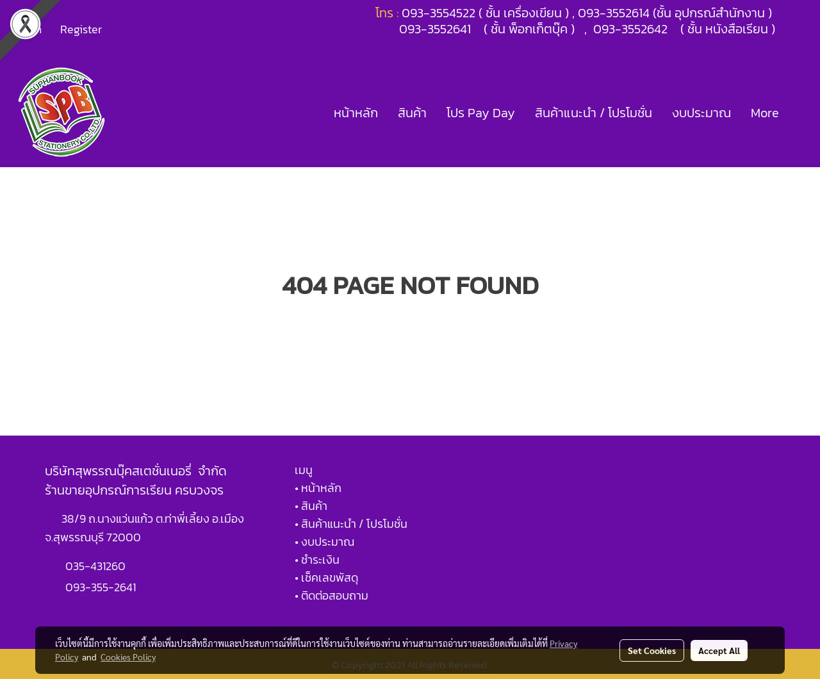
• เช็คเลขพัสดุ (326, 577)
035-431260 (96, 566)
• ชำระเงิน (317, 559)
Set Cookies (652, 650)
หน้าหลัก (356, 112)
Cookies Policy (128, 656)
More (765, 112)
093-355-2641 (100, 587)
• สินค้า (311, 505)
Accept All (719, 650)
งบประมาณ (701, 112)
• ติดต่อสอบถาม (331, 595)
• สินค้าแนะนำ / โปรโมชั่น (351, 523)
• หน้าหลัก (318, 487)
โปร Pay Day (481, 112)
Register (81, 29)
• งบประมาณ (324, 541)
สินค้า (412, 112)
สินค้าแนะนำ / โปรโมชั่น (593, 112)
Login (28, 29)
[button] (800, 113)
